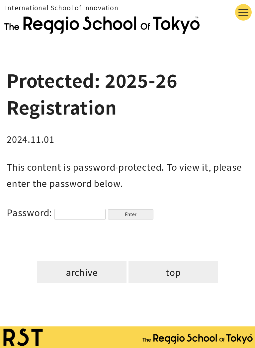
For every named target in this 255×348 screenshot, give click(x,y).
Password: (56, 212)
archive (82, 272)
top (173, 272)
